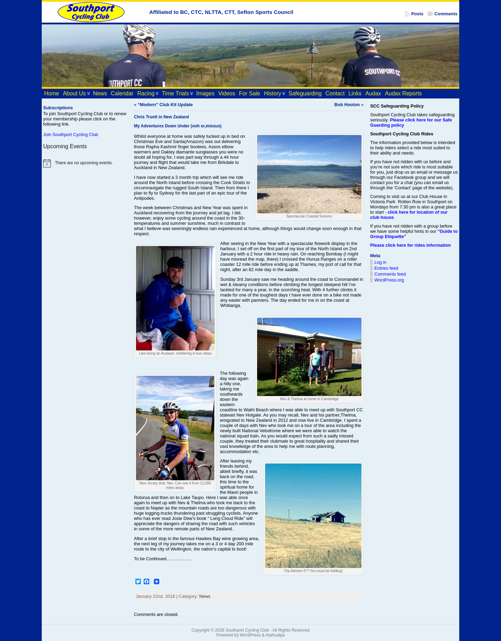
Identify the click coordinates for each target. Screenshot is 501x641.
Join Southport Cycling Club (70, 134)
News (204, 596)
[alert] (85, 163)
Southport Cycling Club (247, 630)
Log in (380, 262)
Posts (417, 13)
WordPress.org (389, 280)
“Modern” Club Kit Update (165, 104)
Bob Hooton (347, 104)
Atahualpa (275, 635)
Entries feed (386, 268)
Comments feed (390, 274)
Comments (446, 13)
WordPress (250, 635)
